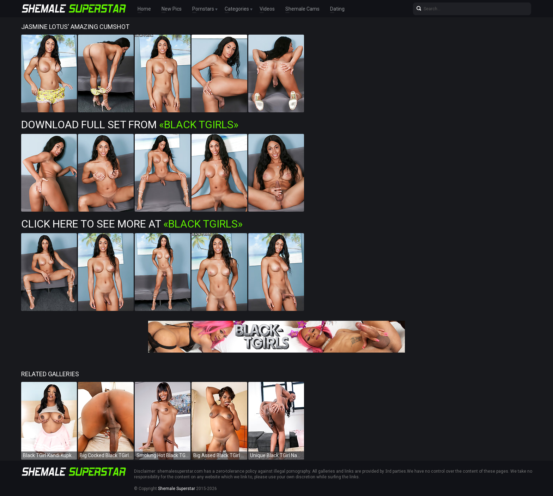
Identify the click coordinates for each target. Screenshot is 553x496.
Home (144, 9)
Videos (267, 9)
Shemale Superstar (176, 488)
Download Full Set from (129, 124)
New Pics (172, 9)
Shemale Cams (302, 9)
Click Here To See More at (132, 224)
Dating (337, 9)
